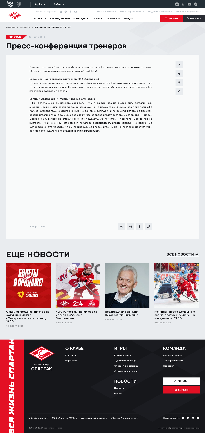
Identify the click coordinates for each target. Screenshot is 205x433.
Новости (25, 27)
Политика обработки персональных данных (179, 428)
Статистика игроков (125, 371)
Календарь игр (122, 355)
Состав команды (172, 355)
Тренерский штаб (173, 360)
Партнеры (71, 360)
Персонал (168, 366)
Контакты (70, 355)
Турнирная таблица (125, 360)
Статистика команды (126, 366)
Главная (11, 27)
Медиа (118, 393)
